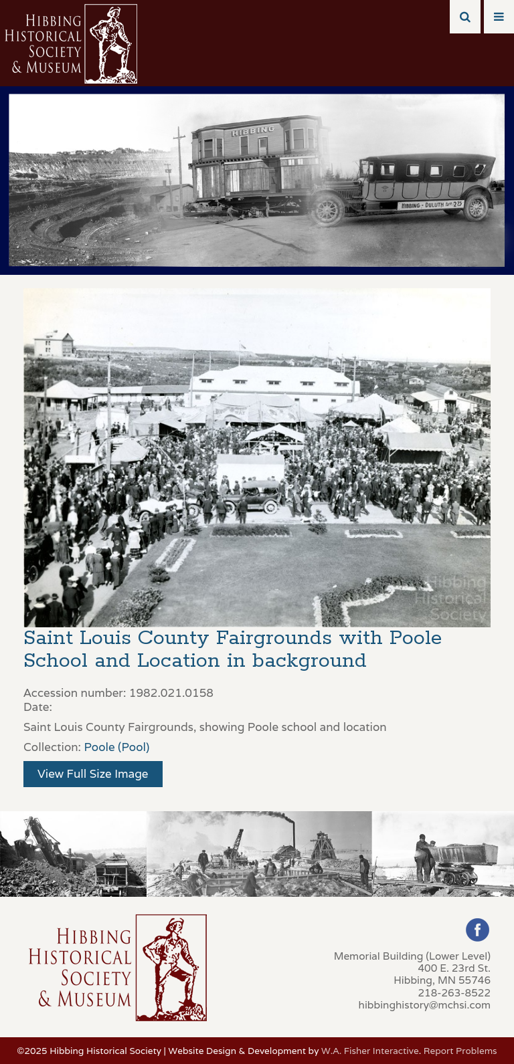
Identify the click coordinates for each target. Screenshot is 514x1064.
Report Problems (460, 1051)
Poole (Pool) (116, 747)
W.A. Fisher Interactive (370, 1051)
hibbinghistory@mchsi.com (425, 1004)
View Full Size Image (93, 773)
